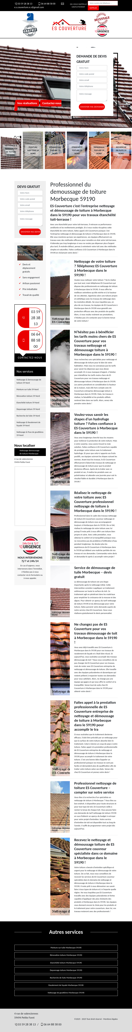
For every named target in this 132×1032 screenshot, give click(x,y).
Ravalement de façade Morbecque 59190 (66, 985)
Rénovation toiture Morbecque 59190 (66, 955)
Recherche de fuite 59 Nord (28, 416)
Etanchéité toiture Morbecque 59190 (66, 962)
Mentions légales (110, 1019)
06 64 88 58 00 (46, 3)
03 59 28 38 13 (23, 3)
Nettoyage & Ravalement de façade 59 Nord (28, 424)
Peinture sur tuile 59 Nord (28, 389)
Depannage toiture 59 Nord (28, 409)
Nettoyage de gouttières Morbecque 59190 (66, 992)
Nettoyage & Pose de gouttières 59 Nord (30, 434)
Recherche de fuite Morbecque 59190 (66, 977)
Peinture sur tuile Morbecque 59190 (66, 947)
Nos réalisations (27, 103)
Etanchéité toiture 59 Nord (28, 402)
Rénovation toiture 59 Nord (28, 396)
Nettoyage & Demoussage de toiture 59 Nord (29, 381)
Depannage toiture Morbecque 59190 (66, 970)
